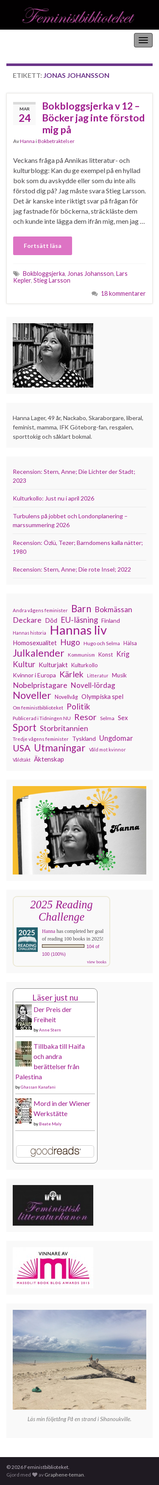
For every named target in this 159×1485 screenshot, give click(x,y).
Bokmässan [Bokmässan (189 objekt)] (113, 609)
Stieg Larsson (51, 280)
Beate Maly (50, 1123)
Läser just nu (55, 997)
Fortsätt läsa (42, 245)
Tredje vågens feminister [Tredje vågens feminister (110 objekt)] (41, 739)
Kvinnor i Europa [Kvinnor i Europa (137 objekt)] (34, 675)
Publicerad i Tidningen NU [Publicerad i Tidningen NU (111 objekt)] (42, 718)
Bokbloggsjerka (44, 273)
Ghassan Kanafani (38, 1086)
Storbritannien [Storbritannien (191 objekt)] (64, 728)
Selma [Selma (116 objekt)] (107, 718)
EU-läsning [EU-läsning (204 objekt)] (79, 619)
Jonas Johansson (90, 273)
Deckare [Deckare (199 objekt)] (27, 619)
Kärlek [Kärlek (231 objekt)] (71, 674)
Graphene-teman (64, 1474)
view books (96, 962)
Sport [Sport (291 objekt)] (24, 727)
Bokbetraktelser (56, 141)
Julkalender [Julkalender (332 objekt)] (38, 652)
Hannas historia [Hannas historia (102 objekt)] (29, 632)
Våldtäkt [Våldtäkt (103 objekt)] (22, 759)
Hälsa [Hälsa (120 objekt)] (130, 643)
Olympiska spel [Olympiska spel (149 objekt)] (102, 696)
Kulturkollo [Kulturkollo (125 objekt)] (84, 665)
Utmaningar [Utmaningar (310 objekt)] (60, 748)
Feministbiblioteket (35, 40)
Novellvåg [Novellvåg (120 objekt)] (66, 697)
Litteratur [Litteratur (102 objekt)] (98, 675)
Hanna (27, 141)
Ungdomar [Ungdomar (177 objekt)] (116, 738)
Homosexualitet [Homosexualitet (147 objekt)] (35, 642)
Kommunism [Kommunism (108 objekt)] (81, 654)
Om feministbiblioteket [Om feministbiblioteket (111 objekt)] (38, 707)
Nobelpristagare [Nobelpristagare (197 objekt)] (40, 685)
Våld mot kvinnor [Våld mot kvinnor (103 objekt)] (107, 749)
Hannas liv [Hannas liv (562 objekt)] (78, 630)
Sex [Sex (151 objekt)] (123, 717)
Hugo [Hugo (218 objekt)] (70, 642)
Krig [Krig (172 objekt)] (122, 654)
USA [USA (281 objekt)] (22, 748)
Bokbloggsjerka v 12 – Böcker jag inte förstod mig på (93, 117)
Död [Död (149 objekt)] (51, 620)
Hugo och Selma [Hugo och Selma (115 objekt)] (102, 643)
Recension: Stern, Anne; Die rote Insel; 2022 (72, 569)
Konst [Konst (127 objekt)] (105, 654)
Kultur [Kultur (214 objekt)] (24, 664)
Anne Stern (50, 1029)
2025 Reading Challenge (61, 910)
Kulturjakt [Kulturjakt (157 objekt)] (53, 664)
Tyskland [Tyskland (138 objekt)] (84, 738)
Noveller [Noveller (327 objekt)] (32, 695)
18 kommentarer (123, 293)
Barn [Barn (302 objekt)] (81, 608)
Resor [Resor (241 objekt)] (85, 716)
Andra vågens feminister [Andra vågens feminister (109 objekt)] (40, 610)
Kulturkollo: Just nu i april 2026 (53, 498)
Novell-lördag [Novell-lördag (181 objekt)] (93, 685)
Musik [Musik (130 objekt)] (119, 675)
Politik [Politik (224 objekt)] (78, 706)
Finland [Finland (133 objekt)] (110, 620)
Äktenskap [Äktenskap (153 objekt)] (49, 759)
